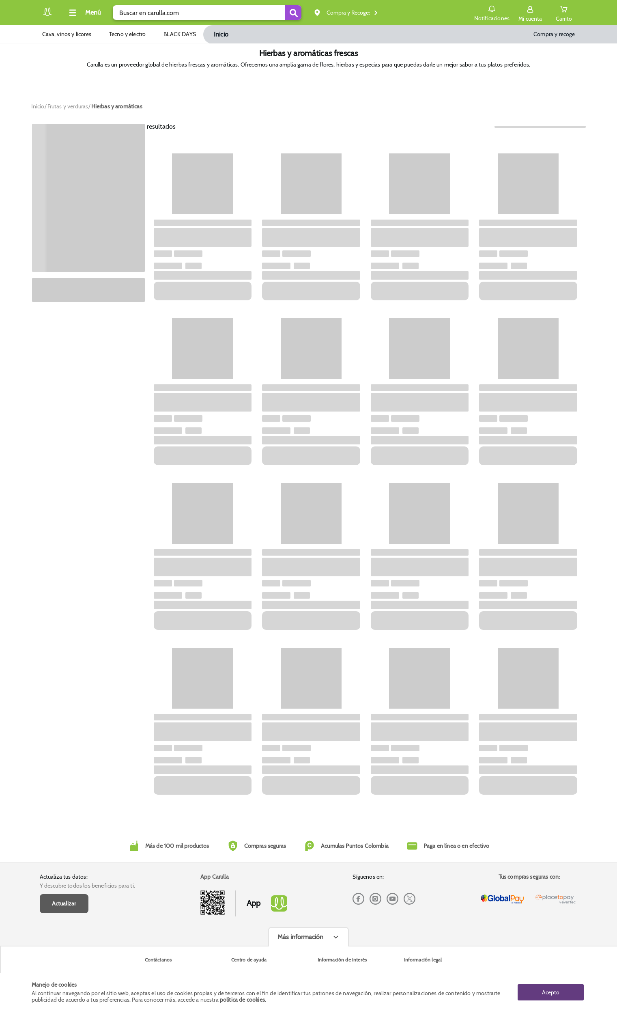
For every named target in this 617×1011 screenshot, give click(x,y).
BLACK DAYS (179, 34)
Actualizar (64, 903)
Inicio (221, 34)
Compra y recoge (554, 34)
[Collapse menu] (83, 12)
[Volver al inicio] (47, 15)
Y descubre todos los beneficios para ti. (87, 885)
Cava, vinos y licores (66, 34)
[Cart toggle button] (564, 12)
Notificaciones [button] (492, 12)
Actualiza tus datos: (64, 876)
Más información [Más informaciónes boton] (300, 937)
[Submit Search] (293, 12)
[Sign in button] (530, 12)
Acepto (550, 992)
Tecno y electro (127, 34)
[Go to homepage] (38, 106)
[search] (207, 12)
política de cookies (242, 999)
